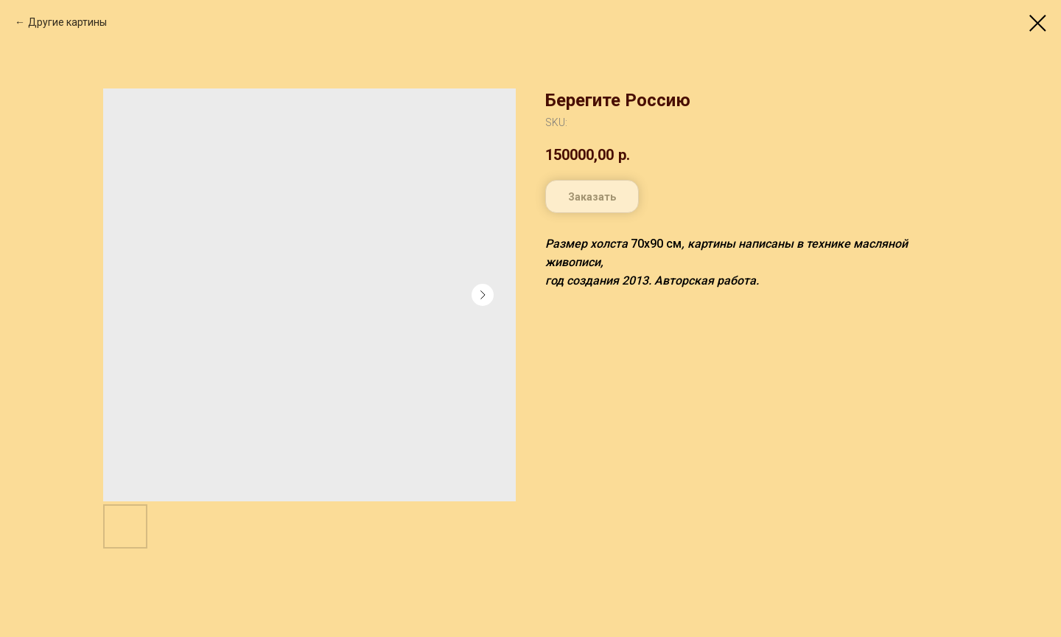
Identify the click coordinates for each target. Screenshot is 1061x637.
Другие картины (67, 22)
